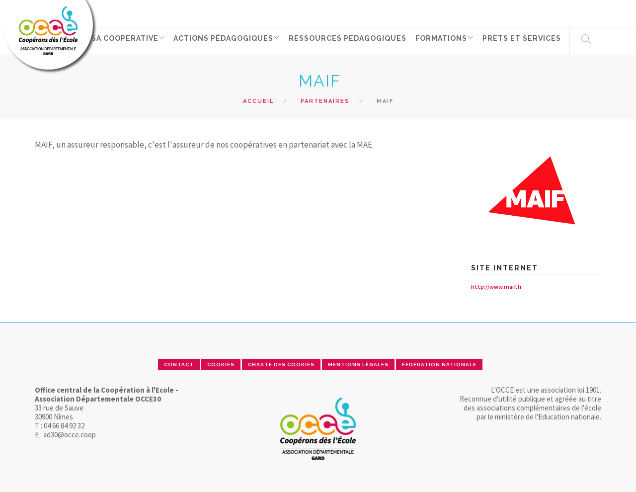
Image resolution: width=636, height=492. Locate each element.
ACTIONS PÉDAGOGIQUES (227, 40)
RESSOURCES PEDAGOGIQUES (352, 40)
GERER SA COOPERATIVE (112, 40)
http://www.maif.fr (496, 286)
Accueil (258, 101)
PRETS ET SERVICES (527, 40)
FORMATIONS (445, 40)
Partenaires (325, 101)
